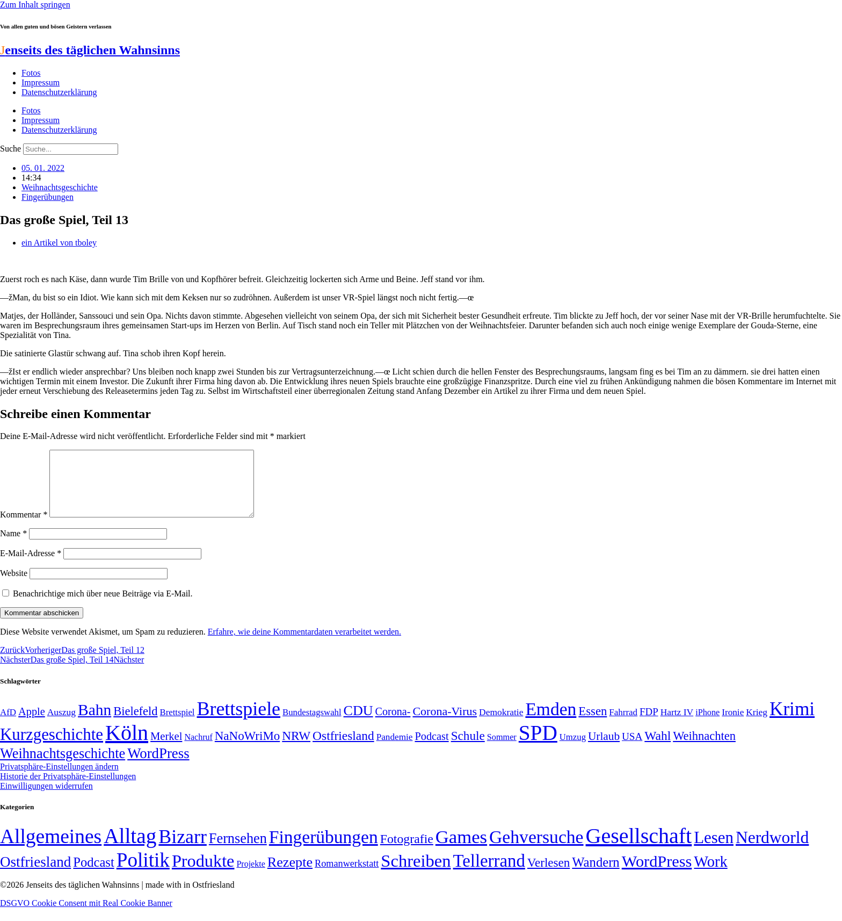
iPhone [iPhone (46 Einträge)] (707, 725)
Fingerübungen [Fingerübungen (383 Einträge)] (323, 850)
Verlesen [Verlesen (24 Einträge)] (548, 875)
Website (13, 586)
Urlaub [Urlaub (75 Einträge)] (604, 749)
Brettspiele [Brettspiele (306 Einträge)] (239, 721)
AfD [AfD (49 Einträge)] (8, 725)
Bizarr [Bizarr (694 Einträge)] (182, 849)
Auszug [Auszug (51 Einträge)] (61, 724)
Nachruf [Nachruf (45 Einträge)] (198, 749)
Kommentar (23, 527)
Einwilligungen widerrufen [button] (46, 798)
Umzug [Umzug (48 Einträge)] (573, 750)
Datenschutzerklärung (59, 92)
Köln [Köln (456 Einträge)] (126, 745)
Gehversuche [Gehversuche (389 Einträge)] (536, 850)
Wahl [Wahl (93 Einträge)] (657, 748)
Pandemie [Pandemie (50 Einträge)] (394, 750)
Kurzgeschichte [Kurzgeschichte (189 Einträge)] (51, 747)
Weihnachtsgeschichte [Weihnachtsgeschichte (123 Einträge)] (62, 766)
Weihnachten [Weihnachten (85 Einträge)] (704, 748)
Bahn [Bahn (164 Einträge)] (94, 722)
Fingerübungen (47, 197)
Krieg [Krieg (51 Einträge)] (756, 724)
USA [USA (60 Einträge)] (632, 749)
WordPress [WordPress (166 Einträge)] (657, 874)
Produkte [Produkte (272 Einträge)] (203, 873)
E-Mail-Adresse (30, 566)
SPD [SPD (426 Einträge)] (538, 745)
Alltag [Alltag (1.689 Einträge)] (130, 848)
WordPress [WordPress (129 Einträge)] (158, 766)
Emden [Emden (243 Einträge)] (550, 722)
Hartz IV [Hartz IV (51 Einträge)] (676, 724)
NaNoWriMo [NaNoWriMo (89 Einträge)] (247, 748)
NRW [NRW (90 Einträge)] (296, 748)
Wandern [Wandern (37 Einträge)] (595, 875)
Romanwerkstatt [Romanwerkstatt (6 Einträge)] (347, 876)
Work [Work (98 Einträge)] (710, 874)
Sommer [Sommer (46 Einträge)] (502, 750)
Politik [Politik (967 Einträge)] (143, 873)
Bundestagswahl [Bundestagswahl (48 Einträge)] (311, 725)
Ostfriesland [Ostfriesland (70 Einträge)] (35, 875)
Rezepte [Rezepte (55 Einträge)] (290, 875)
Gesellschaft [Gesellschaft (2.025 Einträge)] (639, 849)
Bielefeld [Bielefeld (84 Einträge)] (135, 724)
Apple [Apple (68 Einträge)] (31, 724)
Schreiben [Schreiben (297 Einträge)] (416, 873)
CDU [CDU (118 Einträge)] (358, 723)
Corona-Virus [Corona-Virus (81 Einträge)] (444, 724)
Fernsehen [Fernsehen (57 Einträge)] (238, 851)
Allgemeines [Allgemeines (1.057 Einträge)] (50, 849)
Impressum (40, 82)
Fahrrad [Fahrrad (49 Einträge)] (623, 725)
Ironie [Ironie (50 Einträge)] (733, 725)
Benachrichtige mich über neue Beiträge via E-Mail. (103, 606)
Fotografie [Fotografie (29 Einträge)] (406, 852)
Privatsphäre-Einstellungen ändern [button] (59, 779)
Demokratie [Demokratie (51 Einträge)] (501, 724)
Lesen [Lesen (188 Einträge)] (714, 850)
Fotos (31, 72)
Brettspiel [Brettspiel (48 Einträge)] (177, 725)
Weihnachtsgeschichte (59, 187)
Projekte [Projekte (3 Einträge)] (250, 876)
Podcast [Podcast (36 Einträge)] (93, 875)
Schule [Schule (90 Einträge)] (468, 748)
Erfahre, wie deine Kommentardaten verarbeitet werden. (304, 644)
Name (13, 546)
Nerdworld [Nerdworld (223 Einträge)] (772, 850)
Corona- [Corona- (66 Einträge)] (393, 724)
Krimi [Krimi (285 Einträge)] (792, 721)
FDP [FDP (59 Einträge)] (649, 724)
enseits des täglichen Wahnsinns (90, 50)
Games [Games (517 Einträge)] (461, 849)
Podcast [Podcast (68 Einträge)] (431, 749)
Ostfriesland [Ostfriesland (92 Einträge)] (343, 748)
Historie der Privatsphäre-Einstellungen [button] (68, 789)
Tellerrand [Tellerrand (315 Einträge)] (489, 873)
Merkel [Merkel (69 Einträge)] (166, 749)
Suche (10, 148)
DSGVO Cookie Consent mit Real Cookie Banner (86, 915)
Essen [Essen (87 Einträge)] (592, 724)
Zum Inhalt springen (35, 4)
